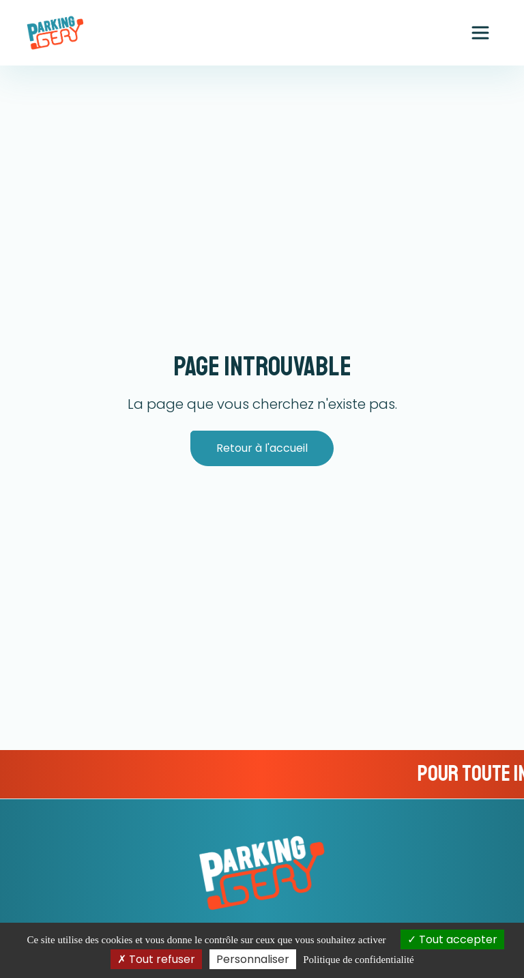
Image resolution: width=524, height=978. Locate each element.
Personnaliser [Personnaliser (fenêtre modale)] (252, 959)
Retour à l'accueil (262, 448)
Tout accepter (452, 939)
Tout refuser (156, 959)
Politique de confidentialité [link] (358, 959)
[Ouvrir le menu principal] (480, 32)
